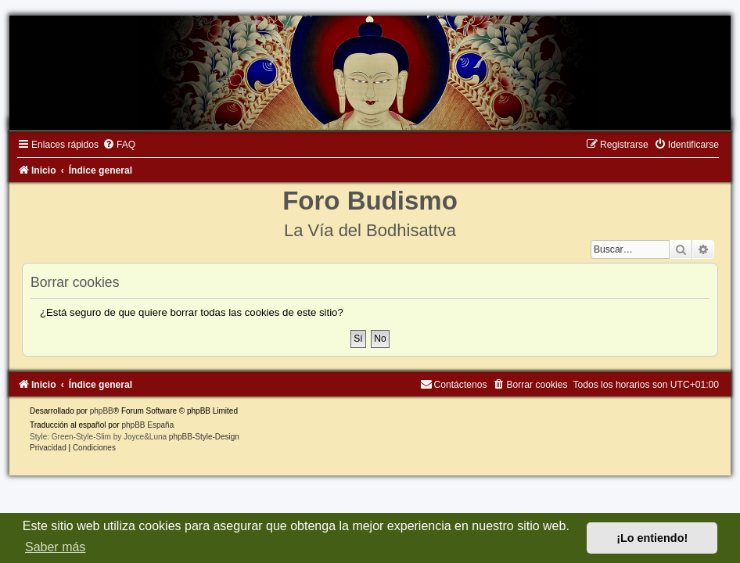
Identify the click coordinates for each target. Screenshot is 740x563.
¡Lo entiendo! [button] (652, 538)
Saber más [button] (55, 547)
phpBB (101, 411)
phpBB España (147, 425)
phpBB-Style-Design (204, 436)
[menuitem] (118, 144)
